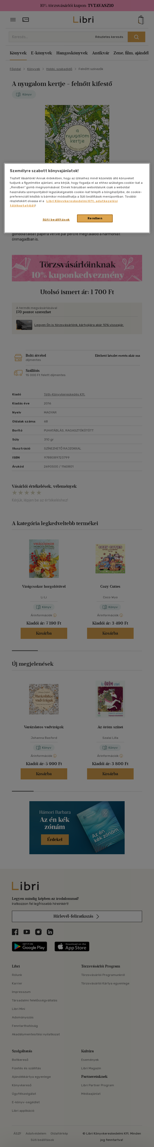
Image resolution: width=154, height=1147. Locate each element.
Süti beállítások (56, 219)
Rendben (95, 218)
